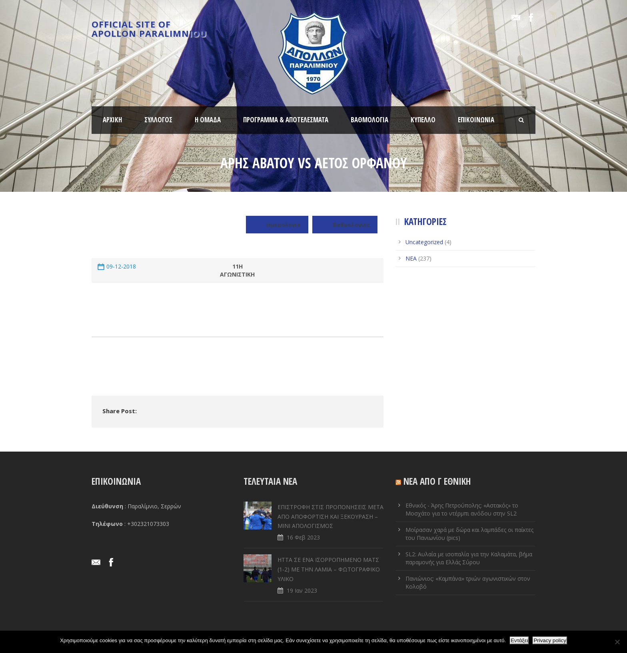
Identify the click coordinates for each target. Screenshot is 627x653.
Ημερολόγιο (277, 224)
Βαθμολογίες (344, 224)
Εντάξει (519, 640)
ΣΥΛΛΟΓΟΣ (158, 119)
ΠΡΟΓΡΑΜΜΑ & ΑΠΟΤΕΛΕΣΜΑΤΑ (285, 119)
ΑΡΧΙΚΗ (112, 119)
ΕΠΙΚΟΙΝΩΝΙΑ (476, 119)
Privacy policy (549, 640)
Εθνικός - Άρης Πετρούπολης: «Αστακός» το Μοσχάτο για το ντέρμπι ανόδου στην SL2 (461, 509)
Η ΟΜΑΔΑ (208, 119)
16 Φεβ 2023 (303, 537)
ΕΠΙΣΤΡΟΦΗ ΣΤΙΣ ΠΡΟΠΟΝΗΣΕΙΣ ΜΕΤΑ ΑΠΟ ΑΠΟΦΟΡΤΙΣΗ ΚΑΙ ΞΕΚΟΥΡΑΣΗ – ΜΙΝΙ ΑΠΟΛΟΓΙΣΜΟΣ (330, 516)
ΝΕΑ (411, 258)
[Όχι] (617, 642)
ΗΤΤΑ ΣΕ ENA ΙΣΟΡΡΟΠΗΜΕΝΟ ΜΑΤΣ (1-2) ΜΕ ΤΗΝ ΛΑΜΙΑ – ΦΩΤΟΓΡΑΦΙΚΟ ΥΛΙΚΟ (329, 569)
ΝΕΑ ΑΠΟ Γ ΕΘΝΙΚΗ (437, 481)
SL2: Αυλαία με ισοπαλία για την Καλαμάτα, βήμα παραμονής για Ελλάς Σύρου (468, 558)
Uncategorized (424, 242)
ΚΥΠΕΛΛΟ (423, 119)
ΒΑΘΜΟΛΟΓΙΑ (369, 119)
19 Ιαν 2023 (302, 590)
